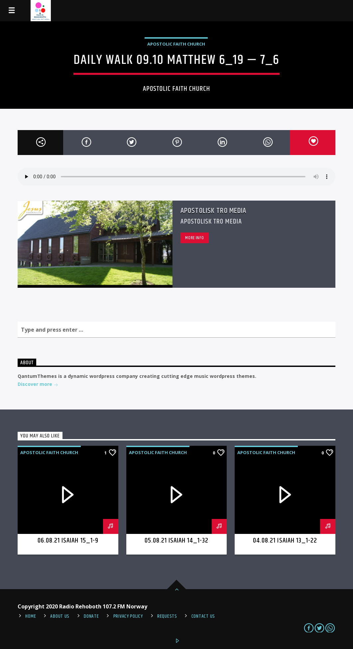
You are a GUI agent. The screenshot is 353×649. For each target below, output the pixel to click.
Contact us (203, 616)
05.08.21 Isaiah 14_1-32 (177, 540)
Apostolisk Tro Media (213, 211)
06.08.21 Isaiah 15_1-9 (68, 540)
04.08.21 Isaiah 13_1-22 (285, 540)
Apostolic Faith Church (176, 44)
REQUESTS (167, 616)
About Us (59, 616)
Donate (91, 616)
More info (194, 238)
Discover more (38, 385)
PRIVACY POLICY (128, 616)
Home (30, 616)
